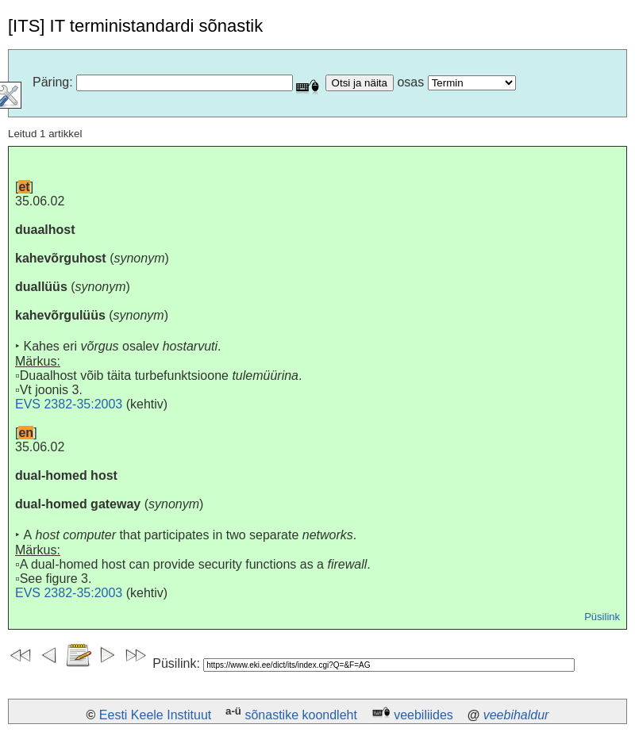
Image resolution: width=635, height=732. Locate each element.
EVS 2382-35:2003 (68, 404)
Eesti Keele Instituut (155, 715)
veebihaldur (516, 715)
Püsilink (602, 617)
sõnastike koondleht (300, 715)
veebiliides (423, 715)
